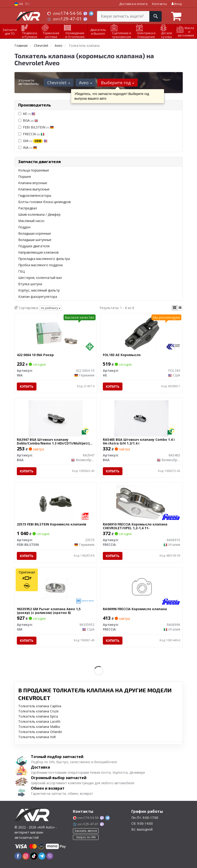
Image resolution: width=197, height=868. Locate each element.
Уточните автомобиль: (28, 82)
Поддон (24, 227)
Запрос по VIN (86, 837)
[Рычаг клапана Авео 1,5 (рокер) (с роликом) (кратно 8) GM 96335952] (56, 587)
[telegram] (41, 856)
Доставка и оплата (133, 4)
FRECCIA (33, 134)
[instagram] (25, 856)
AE (29, 113)
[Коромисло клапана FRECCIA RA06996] (141, 587)
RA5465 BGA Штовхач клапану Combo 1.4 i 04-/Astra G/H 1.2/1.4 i (139, 441)
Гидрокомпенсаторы (34, 195)
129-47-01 (65, 19)
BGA (30, 120)
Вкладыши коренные (34, 233)
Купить (26, 386)
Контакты (159, 4)
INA (30, 147)
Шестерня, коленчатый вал (40, 277)
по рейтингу (51, 308)
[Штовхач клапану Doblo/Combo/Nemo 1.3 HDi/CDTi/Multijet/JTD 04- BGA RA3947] (56, 418)
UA (18, 4)
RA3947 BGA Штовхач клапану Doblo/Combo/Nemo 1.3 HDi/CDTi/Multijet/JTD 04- (55, 441)
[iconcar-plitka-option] (174, 307)
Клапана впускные (32, 183)
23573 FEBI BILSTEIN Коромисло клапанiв (51, 524)
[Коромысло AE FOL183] (141, 333)
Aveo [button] (85, 82)
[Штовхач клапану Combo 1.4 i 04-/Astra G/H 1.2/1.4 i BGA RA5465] (141, 418)
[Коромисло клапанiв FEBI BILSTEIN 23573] (55, 502)
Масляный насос (31, 221)
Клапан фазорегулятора (37, 296)
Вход (177, 4)
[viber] (49, 856)
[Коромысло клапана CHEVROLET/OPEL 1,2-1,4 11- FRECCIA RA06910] (141, 502)
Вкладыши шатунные (34, 239)
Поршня (24, 176)
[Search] (155, 16)
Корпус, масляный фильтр (39, 290)
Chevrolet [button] (58, 82)
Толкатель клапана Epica (38, 716)
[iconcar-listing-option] (180, 307)
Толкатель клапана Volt (37, 737)
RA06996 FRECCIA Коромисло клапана (135, 609)
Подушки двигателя (34, 246)
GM (35, 141)
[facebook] (17, 856)
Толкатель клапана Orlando (40, 731)
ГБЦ (21, 271)
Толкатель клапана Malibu (39, 726)
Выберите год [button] (117, 82)
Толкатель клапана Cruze (38, 711)
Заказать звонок (85, 831)
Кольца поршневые (33, 170)
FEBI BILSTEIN (38, 127)
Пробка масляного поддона (40, 265)
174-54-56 (65, 13)
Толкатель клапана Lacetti (39, 721)
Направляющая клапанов (38, 252)
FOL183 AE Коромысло (122, 355)
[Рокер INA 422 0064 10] (56, 333)
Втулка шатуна (30, 284)
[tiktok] (33, 856)
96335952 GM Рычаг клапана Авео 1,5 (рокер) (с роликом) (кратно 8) (49, 610)
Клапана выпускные (34, 189)
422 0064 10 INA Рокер (35, 355)
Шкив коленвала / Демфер (39, 214)
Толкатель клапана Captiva (39, 706)
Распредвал (27, 208)
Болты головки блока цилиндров (44, 202)
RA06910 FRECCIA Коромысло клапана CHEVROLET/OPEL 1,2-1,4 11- (135, 526)
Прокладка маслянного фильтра (44, 258)
